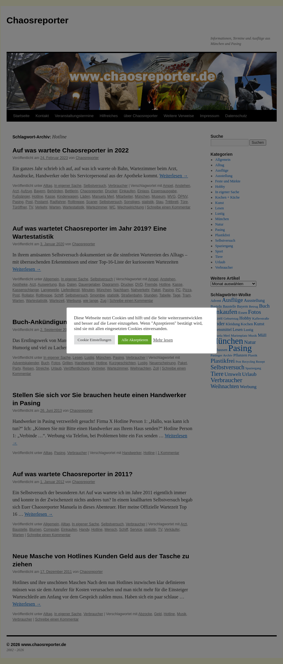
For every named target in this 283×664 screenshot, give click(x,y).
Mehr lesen (163, 340)
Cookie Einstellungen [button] (94, 340)
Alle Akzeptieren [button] (135, 340)
